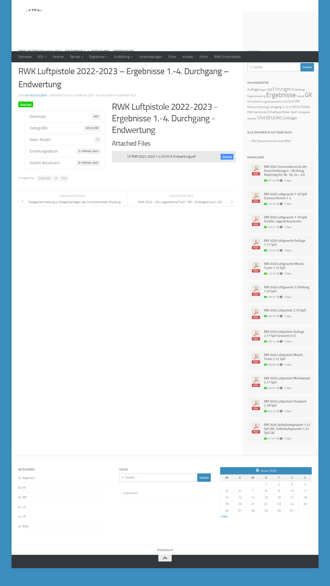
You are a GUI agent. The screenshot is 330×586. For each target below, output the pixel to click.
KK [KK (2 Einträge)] (292, 119)
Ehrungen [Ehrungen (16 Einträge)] (282, 107)
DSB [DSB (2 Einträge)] (269, 107)
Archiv (203, 57)
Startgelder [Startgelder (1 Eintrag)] (304, 130)
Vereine (58, 57)
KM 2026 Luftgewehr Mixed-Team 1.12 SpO (284, 284)
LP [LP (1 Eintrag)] (290, 125)
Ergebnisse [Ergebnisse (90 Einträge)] (281, 113)
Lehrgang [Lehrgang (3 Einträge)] (275, 125)
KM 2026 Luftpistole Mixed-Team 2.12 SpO (284, 375)
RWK (64, 196)
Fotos (172, 57)
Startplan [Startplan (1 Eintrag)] (252, 136)
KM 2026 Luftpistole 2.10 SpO (285, 328)
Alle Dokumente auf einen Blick (271, 159)
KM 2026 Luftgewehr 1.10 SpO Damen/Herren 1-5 (285, 214)
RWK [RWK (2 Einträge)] (250, 130)
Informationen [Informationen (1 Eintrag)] (254, 119)
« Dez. (224, 534)
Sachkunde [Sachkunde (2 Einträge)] (260, 130)
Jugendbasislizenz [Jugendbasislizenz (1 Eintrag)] (272, 119)
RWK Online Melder (227, 57)
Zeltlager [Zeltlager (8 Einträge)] (290, 135)
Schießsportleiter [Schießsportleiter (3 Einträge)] (279, 130)
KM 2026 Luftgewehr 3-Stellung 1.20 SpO (286, 307)
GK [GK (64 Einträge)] (308, 112)
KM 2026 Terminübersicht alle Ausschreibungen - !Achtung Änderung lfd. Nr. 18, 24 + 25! (285, 189)
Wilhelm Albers (36, 113)
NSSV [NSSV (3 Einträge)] (296, 125)
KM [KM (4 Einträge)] (297, 119)
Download (25, 122)
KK (24, 505)
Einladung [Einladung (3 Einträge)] (298, 107)
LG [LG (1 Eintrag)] (283, 125)
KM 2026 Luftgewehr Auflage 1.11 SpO (285, 260)
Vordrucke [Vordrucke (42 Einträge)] (269, 135)
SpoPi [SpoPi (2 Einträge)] (294, 130)
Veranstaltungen (150, 57)
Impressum (130, 511)
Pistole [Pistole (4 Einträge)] (305, 125)
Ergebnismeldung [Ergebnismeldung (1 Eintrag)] (256, 114)
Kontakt (188, 57)
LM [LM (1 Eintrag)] (286, 125)
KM (24, 515)
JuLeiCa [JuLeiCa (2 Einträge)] (286, 119)
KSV (40, 57)
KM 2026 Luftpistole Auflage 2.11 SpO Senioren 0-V (284, 352)
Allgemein (28, 496)
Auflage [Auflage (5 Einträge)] (253, 107)
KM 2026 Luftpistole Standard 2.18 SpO (285, 421)
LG (24, 525)
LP (56, 196)
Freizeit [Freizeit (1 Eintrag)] (300, 114)
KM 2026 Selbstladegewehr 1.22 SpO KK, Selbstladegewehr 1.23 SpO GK (287, 447)
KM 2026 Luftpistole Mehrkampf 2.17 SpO (287, 398)
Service (75, 57)
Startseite (25, 57)
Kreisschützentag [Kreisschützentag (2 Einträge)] (258, 124)
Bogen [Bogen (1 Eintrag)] (262, 107)
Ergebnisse (97, 57)
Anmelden (253, 69)
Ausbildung (122, 57)
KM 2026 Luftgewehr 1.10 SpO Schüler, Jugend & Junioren (285, 237)
